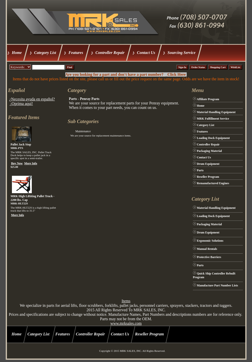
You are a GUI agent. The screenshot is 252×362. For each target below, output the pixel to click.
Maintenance (83, 131)
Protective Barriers (209, 257)
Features (76, 52)
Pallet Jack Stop (21, 144)
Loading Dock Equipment (213, 138)
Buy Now (17, 163)
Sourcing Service (181, 52)
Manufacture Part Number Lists (217, 285)
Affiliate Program (208, 99)
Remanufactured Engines (213, 183)
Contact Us (146, 52)
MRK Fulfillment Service (213, 118)
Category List (45, 52)
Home (17, 52)
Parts (73, 99)
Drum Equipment (208, 164)
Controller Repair (110, 52)
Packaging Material (209, 151)
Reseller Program (208, 177)
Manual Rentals (207, 249)
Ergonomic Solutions (210, 240)
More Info (30, 163)
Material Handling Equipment (216, 112)
